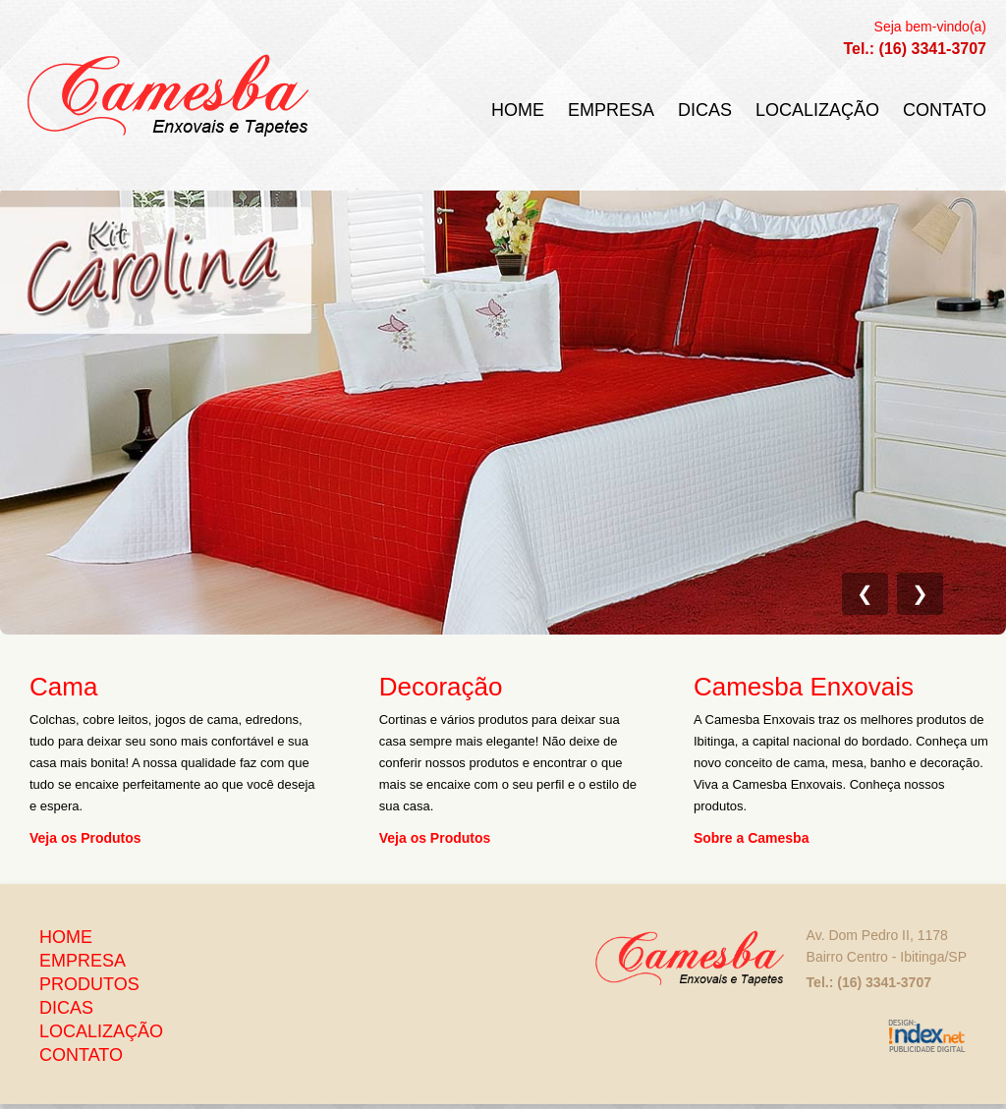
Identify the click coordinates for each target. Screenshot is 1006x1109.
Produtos (89, 984)
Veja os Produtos (85, 837)
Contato (944, 109)
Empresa (611, 109)
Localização (817, 109)
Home (517, 109)
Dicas (705, 109)
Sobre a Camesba (752, 837)
